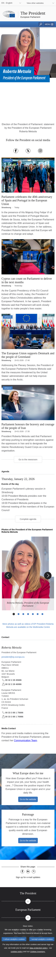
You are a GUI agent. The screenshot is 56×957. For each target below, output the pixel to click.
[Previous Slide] (8, 575)
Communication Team (25, 740)
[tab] (28, 893)
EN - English (6, 3)
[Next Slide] (48, 575)
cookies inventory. (37, 951)
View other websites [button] (35, 3)
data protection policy (39, 948)
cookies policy (17, 951)
